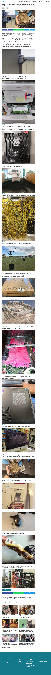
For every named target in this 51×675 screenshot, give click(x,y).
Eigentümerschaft (29, 663)
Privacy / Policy (42, 659)
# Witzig (3, 590)
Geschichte (47, 1)
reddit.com (3, 124)
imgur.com (3, 509)
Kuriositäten (28, 1)
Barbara (7, 7)
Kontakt (18, 659)
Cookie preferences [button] (43, 661)
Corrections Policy (29, 659)
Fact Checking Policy (29, 657)
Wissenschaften (22, 1)
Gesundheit (34, 1)
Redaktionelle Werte (29, 661)
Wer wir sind (19, 657)
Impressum (41, 657)
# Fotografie (8, 590)
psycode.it (19, 661)
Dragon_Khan (3, 164)
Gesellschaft (40, 1)
